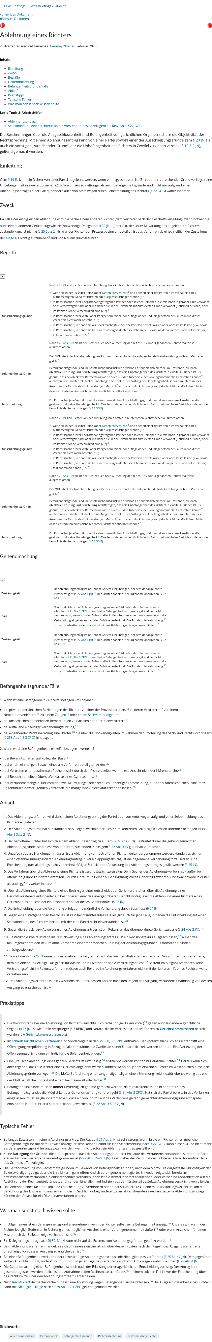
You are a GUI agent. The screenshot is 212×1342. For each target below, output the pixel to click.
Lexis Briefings (15, 6)
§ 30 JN (104, 226)
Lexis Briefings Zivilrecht (48, 6)
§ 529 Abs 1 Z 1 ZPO (67, 1287)
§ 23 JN (118, 902)
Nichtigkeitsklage (30, 1287)
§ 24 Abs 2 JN (188, 929)
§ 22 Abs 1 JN (83, 594)
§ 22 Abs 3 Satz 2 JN (108, 1104)
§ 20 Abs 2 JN (65, 343)
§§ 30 (51, 1241)
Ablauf (13, 90)
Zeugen (60, 715)
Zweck (13, 73)
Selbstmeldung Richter (142, 1336)
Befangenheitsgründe (78, 1336)
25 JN (39, 956)
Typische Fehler (19, 99)
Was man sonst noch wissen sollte (33, 104)
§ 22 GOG (158, 191)
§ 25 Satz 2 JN (49, 231)
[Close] (2, 276)
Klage (10, 238)
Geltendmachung (21, 82)
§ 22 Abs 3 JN (118, 847)
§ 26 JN (25, 1029)
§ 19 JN (13, 179)
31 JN (61, 1241)
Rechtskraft (21, 1282)
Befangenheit (49, 1336)
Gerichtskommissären (177, 1029)
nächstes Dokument (15, 19)
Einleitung (15, 68)
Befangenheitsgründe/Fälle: (28, 86)
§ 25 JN (191, 864)
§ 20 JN (199, 140)
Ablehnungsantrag (22, 121)
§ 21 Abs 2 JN (106, 1139)
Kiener (70, 46)
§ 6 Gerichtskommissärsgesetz (43, 1034)
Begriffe (14, 77)
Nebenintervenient (114, 293)
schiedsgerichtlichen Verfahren (36, 1041)
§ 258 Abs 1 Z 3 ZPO (19, 737)
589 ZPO (117, 1041)
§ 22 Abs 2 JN (124, 841)
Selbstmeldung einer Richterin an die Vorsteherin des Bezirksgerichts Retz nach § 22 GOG (75, 126)
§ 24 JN (152, 908)
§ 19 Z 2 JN (190, 145)
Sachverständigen (101, 715)
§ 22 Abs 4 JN (187, 1261)
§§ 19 (29, 956)
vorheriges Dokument (16, 14)
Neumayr (57, 46)
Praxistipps (16, 95)
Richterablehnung (110, 1336)
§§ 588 (104, 1041)
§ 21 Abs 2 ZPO (77, 611)
